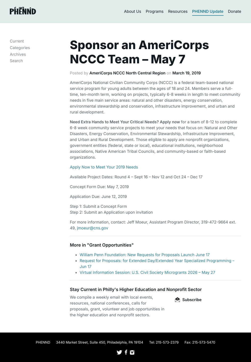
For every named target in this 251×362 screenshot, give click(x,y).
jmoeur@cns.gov (92, 227)
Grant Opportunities (110, 245)
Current (17, 41)
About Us (132, 11)
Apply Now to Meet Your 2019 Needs (104, 167)
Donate (234, 11)
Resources (178, 11)
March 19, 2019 (186, 72)
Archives (18, 54)
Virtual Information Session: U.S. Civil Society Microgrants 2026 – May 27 (147, 272)
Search (16, 60)
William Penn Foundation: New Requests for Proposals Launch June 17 (145, 254)
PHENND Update (208, 11)
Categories (20, 47)
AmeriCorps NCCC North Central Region (127, 72)
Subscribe (188, 299)
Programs (154, 11)
